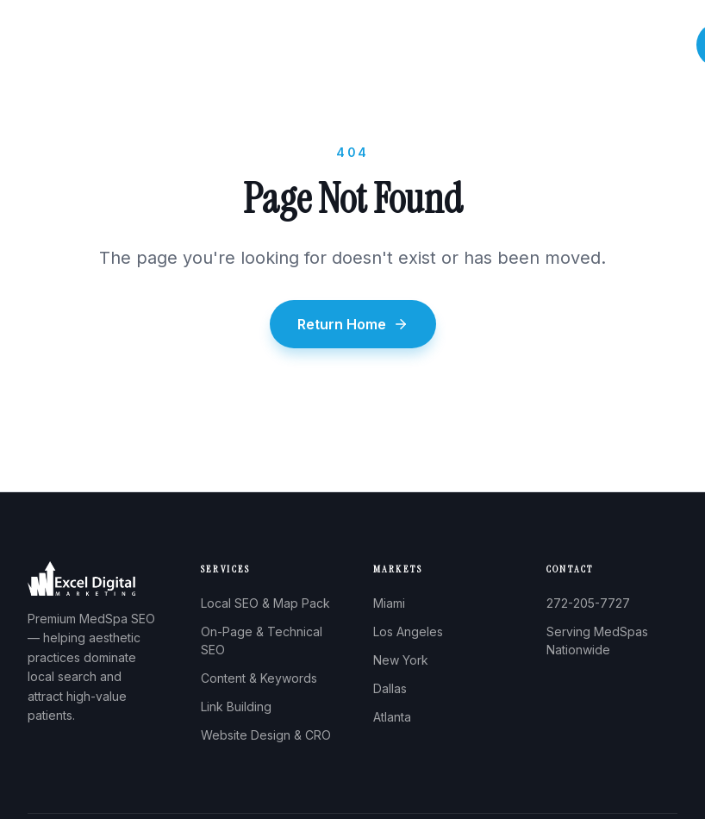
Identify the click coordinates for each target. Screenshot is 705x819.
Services (385, 45)
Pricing (587, 45)
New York (400, 660)
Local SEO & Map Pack (265, 603)
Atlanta (392, 717)
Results (523, 45)
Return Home (353, 324)
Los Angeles (408, 631)
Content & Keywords (259, 678)
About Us (311, 45)
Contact (652, 45)
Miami (389, 603)
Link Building (236, 706)
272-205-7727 (588, 603)
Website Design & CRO (266, 735)
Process (456, 45)
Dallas (390, 688)
